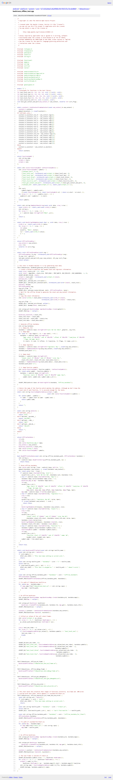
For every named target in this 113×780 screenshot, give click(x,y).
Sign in (109, 3)
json (109, 777)
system (31, 9)
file (49, 15)
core (37, 9)
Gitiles (10, 777)
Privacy (16, 777)
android (16, 9)
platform (23, 9)
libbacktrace (84, 9)
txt (105, 777)
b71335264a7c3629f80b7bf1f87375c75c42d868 (58, 9)
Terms (20, 777)
